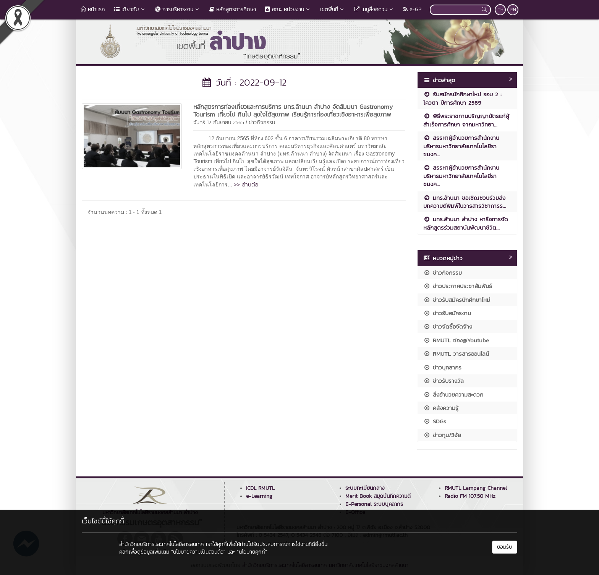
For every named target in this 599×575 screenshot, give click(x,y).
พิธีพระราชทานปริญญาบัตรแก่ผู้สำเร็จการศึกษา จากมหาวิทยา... (466, 120)
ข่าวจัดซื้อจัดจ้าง (447, 326)
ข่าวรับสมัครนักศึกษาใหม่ (456, 299)
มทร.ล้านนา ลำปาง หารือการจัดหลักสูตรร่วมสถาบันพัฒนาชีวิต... (465, 223)
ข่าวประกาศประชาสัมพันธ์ (457, 286)
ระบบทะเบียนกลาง (365, 488)
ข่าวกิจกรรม (262, 122)
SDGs (434, 421)
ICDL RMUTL (260, 488)
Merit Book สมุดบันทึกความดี (378, 496)
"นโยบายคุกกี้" (252, 552)
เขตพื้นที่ (332, 9)
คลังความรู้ (440, 407)
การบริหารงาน (177, 9)
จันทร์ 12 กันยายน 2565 (218, 122)
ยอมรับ (504, 547)
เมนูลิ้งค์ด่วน (374, 9)
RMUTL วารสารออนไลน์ (456, 353)
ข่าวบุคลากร (442, 367)
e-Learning (259, 496)
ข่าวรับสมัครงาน (447, 313)
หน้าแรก (93, 9)
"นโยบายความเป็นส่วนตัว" (198, 552)
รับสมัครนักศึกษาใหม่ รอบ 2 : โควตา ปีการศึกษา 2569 (462, 98)
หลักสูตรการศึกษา (232, 9)
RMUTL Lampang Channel (476, 488)
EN (513, 9)
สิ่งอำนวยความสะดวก (453, 394)
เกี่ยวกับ (130, 9)
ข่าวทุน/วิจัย (442, 435)
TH (500, 9)
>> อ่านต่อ (246, 184)
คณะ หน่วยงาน (288, 9)
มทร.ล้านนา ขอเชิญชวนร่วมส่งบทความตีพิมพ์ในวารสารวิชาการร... (464, 201)
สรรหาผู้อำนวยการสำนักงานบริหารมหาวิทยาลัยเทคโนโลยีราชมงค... (461, 146)
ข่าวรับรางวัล (443, 380)
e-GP (412, 9)
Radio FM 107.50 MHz (470, 496)
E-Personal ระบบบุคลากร (374, 504)
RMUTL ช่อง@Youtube (456, 340)
